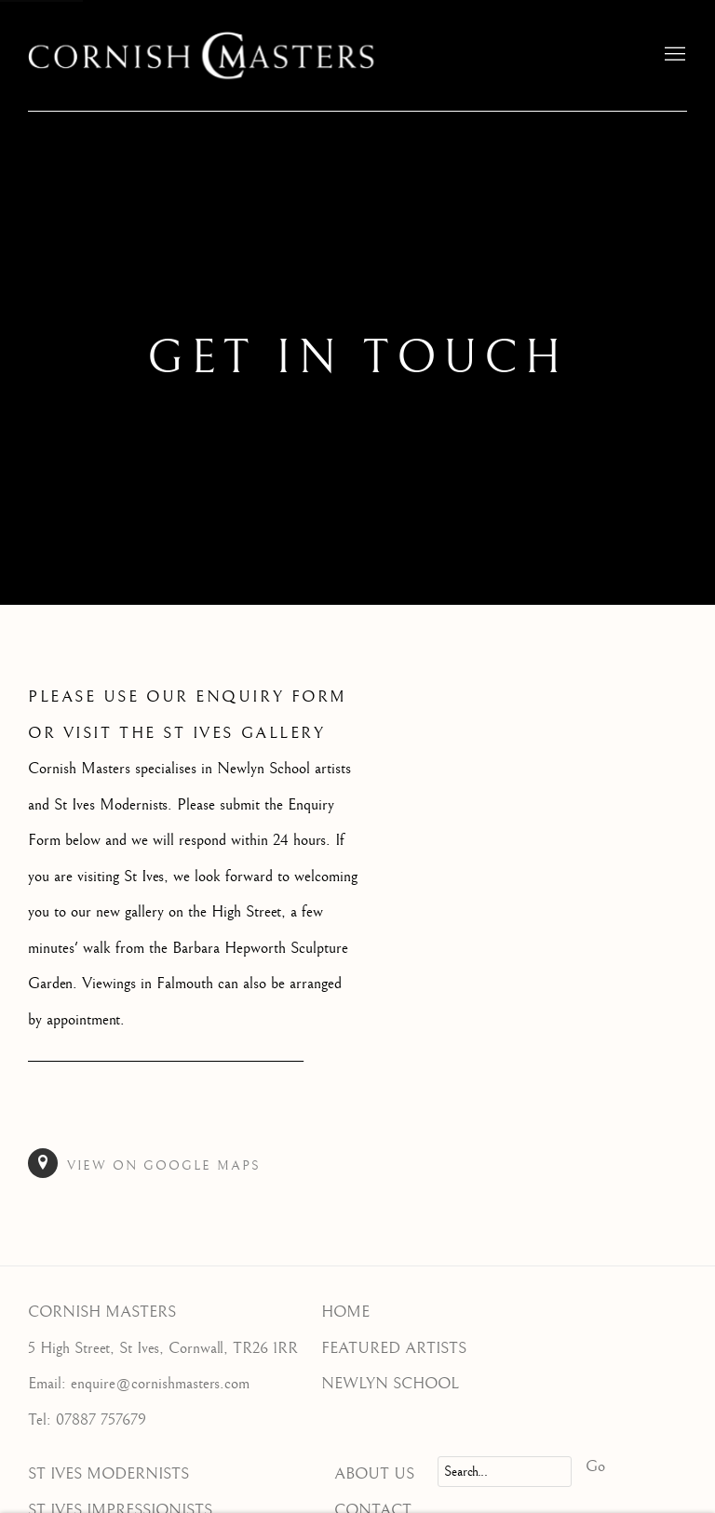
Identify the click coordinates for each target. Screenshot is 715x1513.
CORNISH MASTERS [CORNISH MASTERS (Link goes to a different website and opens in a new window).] (102, 1312)
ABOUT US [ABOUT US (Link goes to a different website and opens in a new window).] (374, 1474)
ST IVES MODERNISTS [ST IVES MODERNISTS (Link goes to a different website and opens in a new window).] (108, 1474)
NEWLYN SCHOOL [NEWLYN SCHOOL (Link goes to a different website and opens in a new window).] (390, 1383)
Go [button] (595, 1466)
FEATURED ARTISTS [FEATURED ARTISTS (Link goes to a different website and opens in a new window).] (393, 1348)
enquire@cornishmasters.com (160, 1383)
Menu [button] (673, 55)
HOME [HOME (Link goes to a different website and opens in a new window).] (345, 1312)
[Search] (505, 1471)
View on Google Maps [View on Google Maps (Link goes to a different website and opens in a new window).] (144, 1163)
